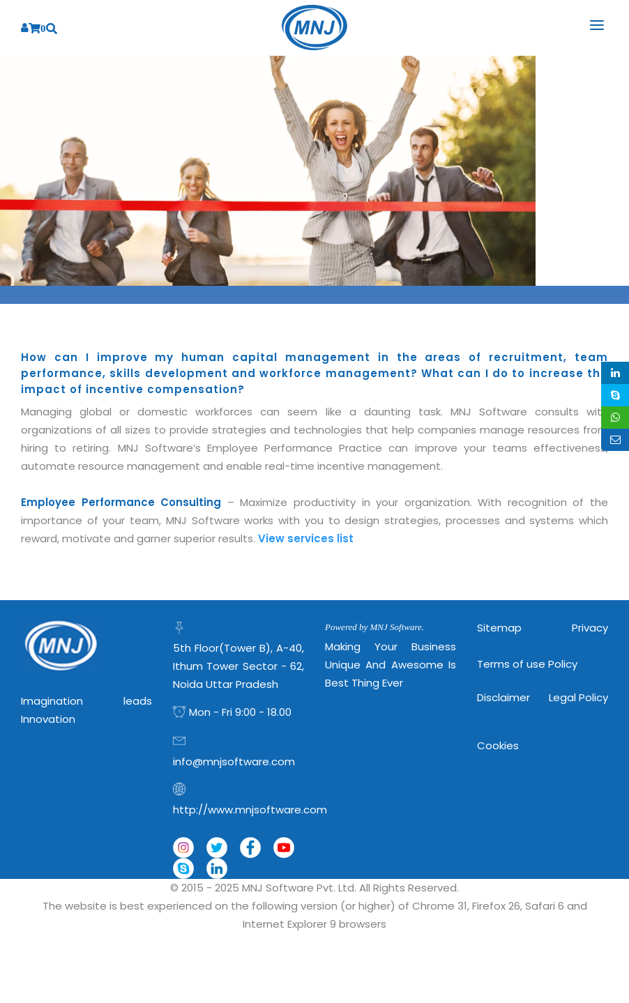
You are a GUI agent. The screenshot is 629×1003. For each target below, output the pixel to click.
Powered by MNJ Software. (374, 627)
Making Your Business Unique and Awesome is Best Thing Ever (390, 664)
